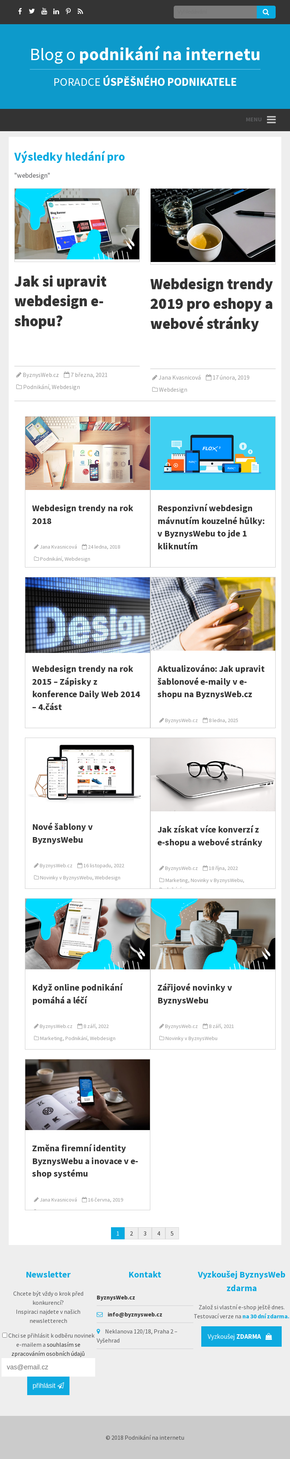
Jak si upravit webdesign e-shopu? (60, 300)
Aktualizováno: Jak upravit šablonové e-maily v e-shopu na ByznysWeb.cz (211, 681)
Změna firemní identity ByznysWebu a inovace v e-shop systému (85, 1160)
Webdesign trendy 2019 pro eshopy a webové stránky (211, 303)
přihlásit (48, 1385)
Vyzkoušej (240, 1336)
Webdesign (66, 387)
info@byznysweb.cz (135, 1314)
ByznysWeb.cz (41, 374)
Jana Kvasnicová (180, 377)
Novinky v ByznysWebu (66, 877)
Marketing (176, 880)
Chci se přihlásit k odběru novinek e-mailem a (48, 1344)
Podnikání (36, 387)
